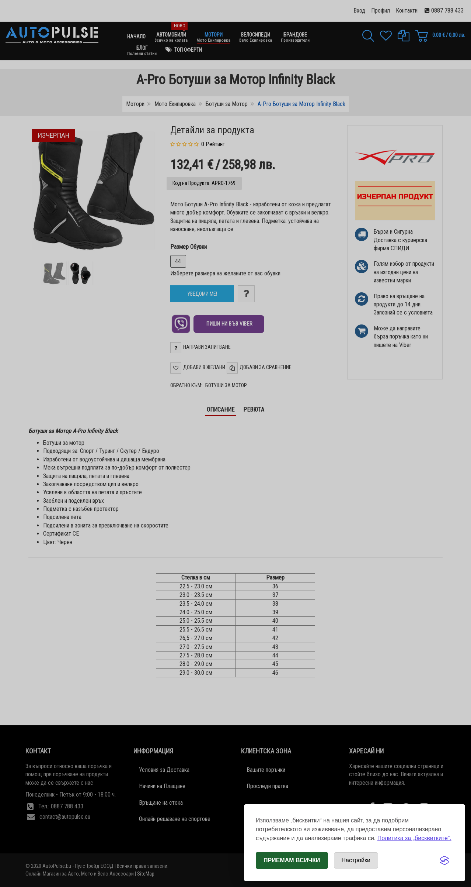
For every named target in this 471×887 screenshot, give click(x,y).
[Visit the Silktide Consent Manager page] (444, 860)
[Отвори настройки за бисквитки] (356, 860)
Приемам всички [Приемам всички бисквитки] (292, 860)
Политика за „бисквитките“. (414, 838)
